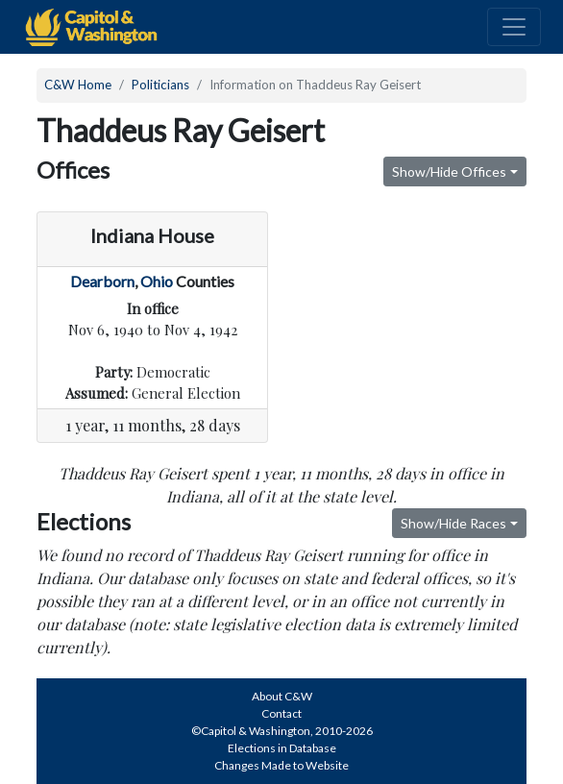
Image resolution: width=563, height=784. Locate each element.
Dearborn (102, 281)
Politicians (160, 84)
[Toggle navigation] (514, 27)
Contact (281, 713)
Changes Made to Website (281, 765)
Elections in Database (282, 748)
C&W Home (77, 84)
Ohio (156, 281)
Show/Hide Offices (449, 171)
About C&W (282, 696)
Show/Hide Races (453, 523)
